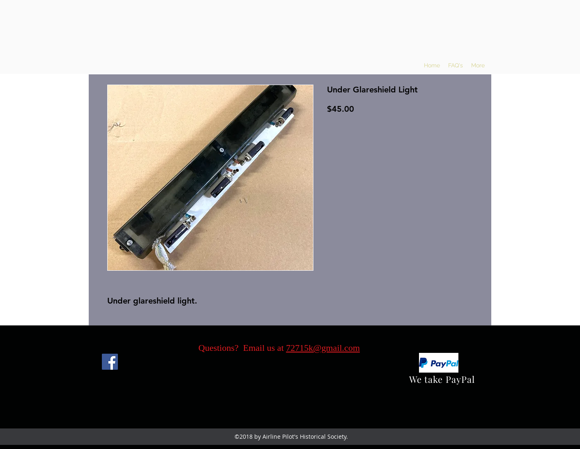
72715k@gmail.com (323, 348)
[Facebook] (110, 362)
